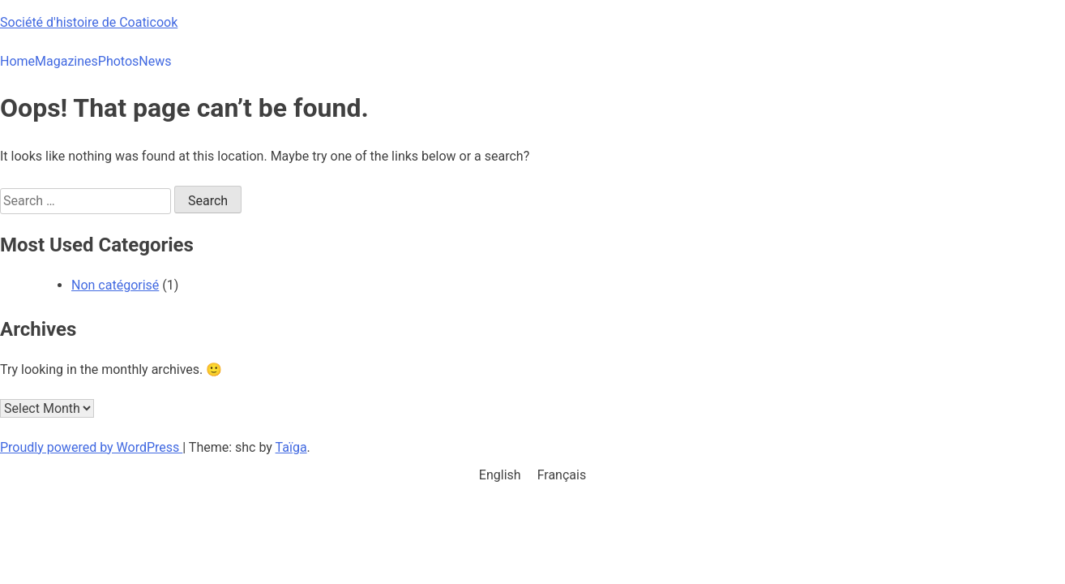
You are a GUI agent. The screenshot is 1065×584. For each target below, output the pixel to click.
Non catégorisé (115, 285)
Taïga (291, 447)
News (155, 61)
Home (17, 61)
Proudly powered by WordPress (91, 447)
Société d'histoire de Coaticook (89, 22)
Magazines (66, 61)
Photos (118, 61)
